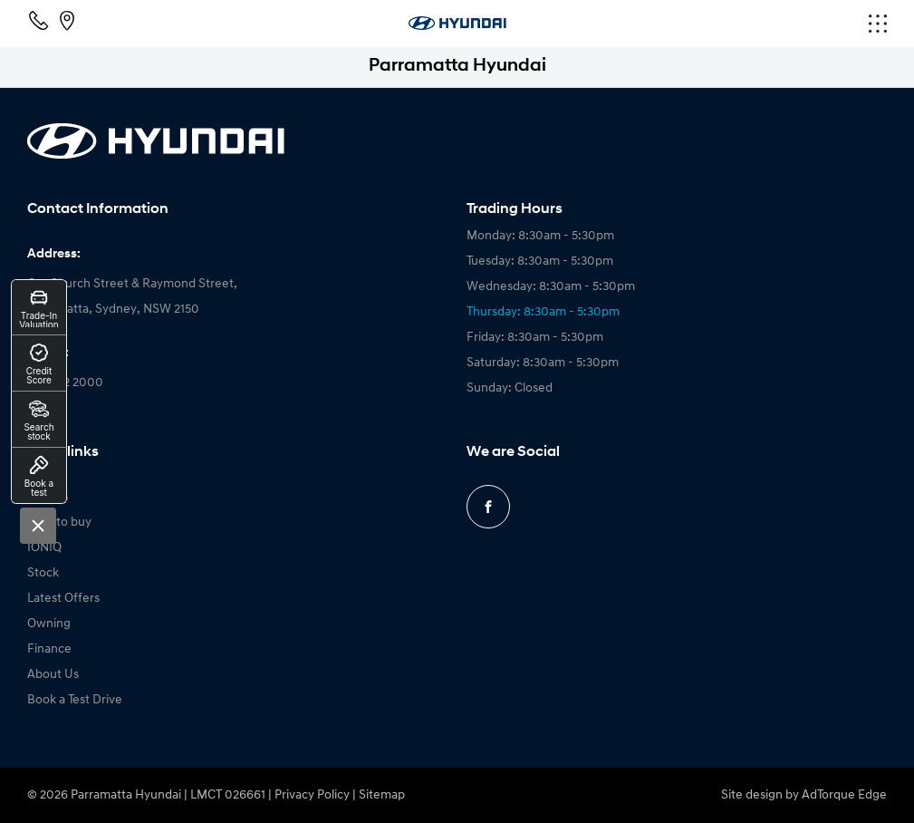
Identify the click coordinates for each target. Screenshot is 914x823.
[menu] (744, 24)
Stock (43, 573)
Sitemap (382, 795)
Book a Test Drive (74, 700)
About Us (53, 675)
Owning (49, 624)
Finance (49, 649)
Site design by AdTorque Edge (804, 795)
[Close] (38, 526)
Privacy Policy (312, 795)
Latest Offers (63, 598)
